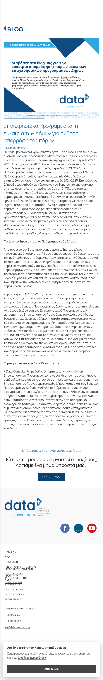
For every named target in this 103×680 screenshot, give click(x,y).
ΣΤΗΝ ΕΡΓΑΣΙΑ (12, 584)
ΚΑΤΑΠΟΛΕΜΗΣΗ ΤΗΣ (16, 578)
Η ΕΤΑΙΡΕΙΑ (10, 552)
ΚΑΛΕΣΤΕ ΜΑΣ (51, 477)
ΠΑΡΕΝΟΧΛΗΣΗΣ (13, 582)
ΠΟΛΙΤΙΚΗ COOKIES (14, 594)
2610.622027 (13, 614)
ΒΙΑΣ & (8, 580)
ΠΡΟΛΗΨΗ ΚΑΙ (12, 575)
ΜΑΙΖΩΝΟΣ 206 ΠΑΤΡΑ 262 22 (20, 608)
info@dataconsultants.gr (17, 627)
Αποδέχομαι (51, 668)
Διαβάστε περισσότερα (32, 657)
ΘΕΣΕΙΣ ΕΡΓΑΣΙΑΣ (14, 599)
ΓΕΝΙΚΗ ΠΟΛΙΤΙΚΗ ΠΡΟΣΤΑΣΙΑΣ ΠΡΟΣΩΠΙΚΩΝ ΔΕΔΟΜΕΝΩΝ (21, 568)
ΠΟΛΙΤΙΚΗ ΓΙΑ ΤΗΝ (14, 573)
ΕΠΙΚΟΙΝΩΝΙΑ (11, 562)
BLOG (15, 29)
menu (5, 8)
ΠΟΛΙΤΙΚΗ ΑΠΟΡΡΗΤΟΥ (16, 589)
